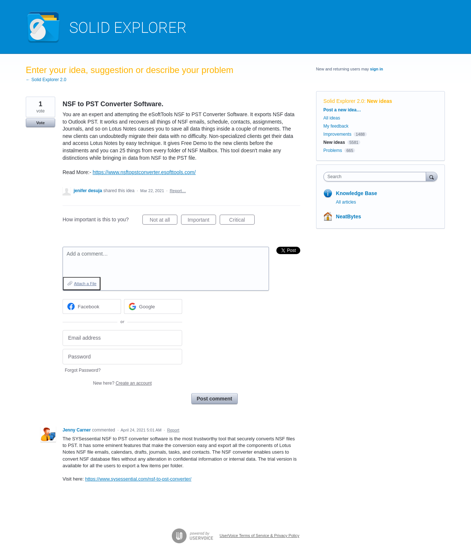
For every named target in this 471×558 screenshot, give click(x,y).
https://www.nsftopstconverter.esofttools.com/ (144, 172)
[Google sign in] (153, 306)
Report (173, 430)
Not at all (163, 221)
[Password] (122, 357)
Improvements (337, 134)
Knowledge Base (356, 193)
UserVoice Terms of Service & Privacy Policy (260, 535)
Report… (178, 190)
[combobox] (376, 176)
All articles (346, 202)
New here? (122, 383)
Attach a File (85, 283)
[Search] (432, 176)
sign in (376, 69)
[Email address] (122, 338)
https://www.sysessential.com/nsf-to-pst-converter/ (138, 479)
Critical (242, 221)
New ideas (379, 101)
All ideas (331, 118)
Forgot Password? (82, 370)
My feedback (335, 126)
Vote (40, 123)
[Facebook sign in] (92, 306)
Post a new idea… (342, 109)
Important (202, 221)
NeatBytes (348, 216)
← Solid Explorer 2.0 (46, 79)
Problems (332, 150)
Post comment (214, 399)
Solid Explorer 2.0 (343, 101)
